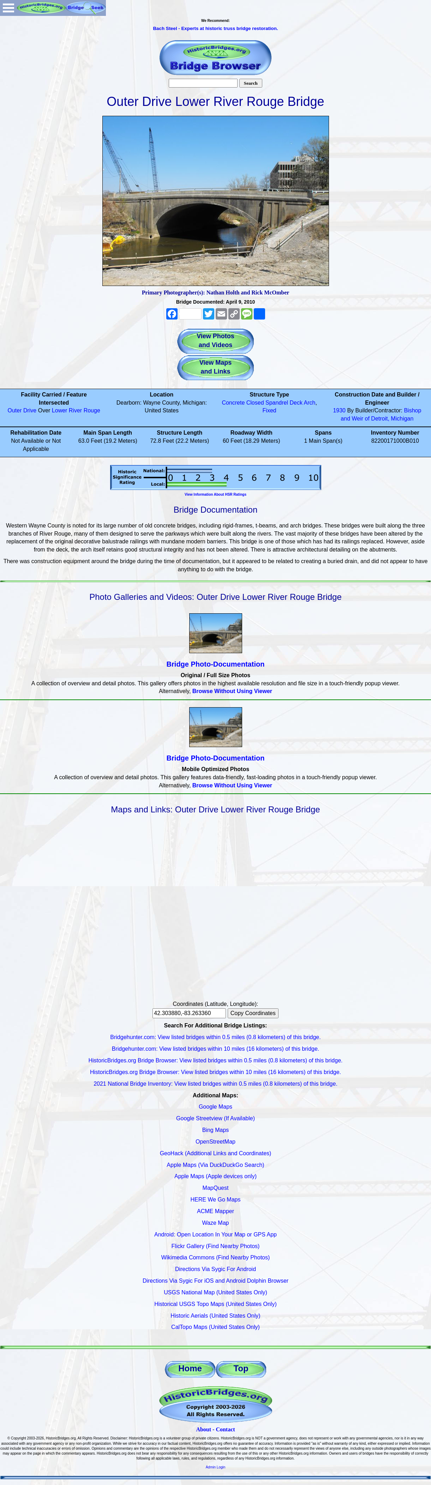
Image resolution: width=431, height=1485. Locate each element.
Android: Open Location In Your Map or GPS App (215, 1234)
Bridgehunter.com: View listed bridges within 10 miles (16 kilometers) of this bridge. (215, 1049)
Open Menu (8, 8)
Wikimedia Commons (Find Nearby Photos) (215, 1257)
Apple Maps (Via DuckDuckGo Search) (215, 1165)
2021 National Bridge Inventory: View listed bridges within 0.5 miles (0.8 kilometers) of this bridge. (215, 1084)
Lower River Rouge (76, 410)
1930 (339, 410)
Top (240, 1368)
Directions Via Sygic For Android (215, 1269)
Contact (225, 1429)
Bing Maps (215, 1130)
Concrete (233, 403)
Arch (310, 403)
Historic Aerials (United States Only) (215, 1316)
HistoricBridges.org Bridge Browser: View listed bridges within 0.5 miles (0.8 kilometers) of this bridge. (216, 1060)
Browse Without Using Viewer (232, 691)
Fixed (269, 410)
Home (190, 1368)
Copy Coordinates (253, 1013)
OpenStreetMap (215, 1142)
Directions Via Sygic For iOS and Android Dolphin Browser (215, 1281)
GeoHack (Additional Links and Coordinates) (215, 1153)
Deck (296, 403)
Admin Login (216, 1467)
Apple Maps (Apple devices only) (215, 1176)
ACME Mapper (215, 1211)
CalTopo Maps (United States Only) (215, 1327)
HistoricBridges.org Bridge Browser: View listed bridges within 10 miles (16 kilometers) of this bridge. (215, 1072)
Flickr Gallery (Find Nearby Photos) (216, 1246)
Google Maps (215, 1107)
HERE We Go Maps (216, 1200)
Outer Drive (21, 410)
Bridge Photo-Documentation (216, 664)
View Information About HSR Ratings (215, 494)
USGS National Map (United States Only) (215, 1292)
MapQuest (216, 1188)
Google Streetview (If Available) (215, 1118)
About (203, 1429)
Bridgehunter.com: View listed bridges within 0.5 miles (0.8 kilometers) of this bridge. (215, 1037)
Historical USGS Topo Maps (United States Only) (215, 1304)
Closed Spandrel (267, 403)
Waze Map (215, 1223)
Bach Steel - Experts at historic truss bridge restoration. (215, 28)
